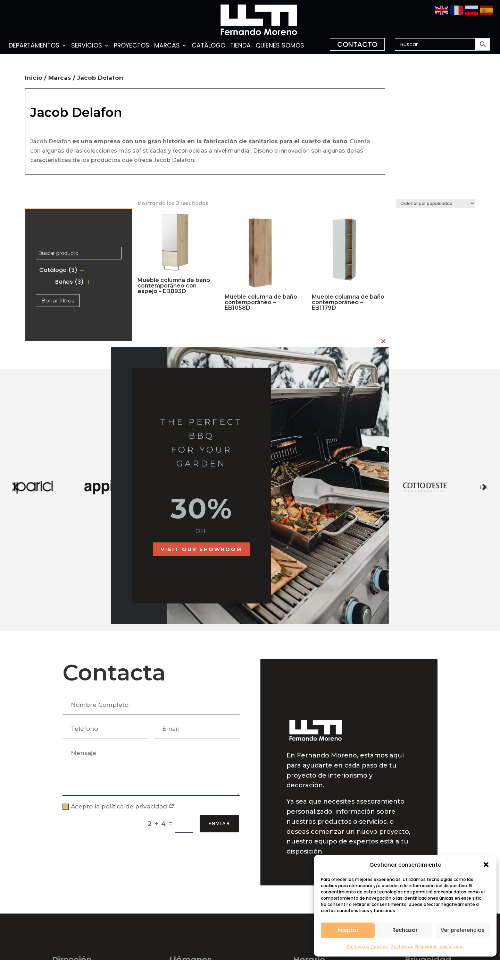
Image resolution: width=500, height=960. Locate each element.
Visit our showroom (201, 549)
